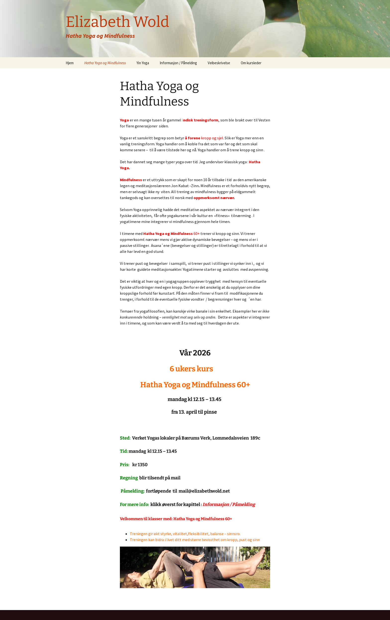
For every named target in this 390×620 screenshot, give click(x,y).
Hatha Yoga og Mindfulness (105, 62)
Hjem (70, 62)
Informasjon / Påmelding (178, 62)
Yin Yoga (143, 62)
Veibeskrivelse (219, 62)
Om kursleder (251, 62)
